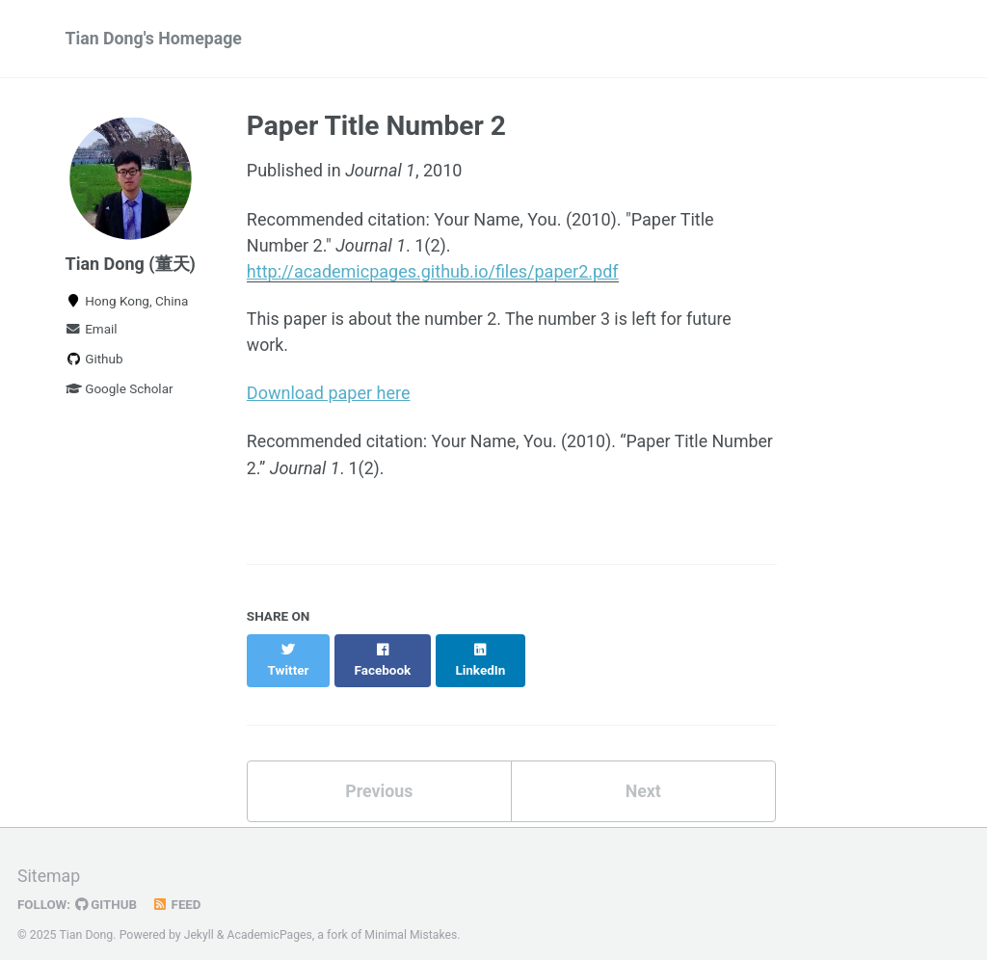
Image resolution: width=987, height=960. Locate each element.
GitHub (107, 886)
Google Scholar (119, 391)
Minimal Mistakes (413, 916)
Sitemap (49, 859)
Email (92, 331)
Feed (178, 886)
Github (94, 361)
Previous (379, 772)
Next (643, 772)
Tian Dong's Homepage (155, 39)
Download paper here (329, 395)
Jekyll (199, 916)
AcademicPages (270, 916)
